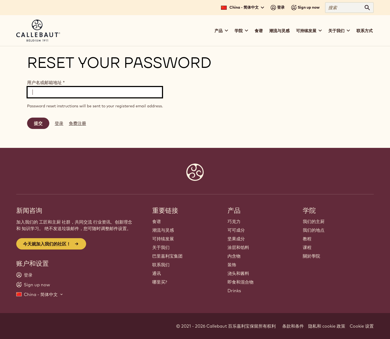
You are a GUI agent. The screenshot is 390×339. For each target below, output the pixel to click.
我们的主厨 (313, 221)
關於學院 (311, 256)
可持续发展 (163, 238)
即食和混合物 (240, 282)
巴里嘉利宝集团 (167, 256)
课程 (307, 247)
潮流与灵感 (279, 30)
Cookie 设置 (362, 326)
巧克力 (233, 221)
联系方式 (364, 30)
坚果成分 (236, 238)
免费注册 (77, 123)
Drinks (234, 290)
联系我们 (161, 264)
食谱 (259, 30)
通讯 (156, 273)
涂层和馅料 (238, 247)
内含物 (233, 256)
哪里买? (159, 282)
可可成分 (236, 230)
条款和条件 (293, 326)
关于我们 (161, 247)
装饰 (231, 264)
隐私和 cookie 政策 (326, 326)
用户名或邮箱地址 (46, 82)
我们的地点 (313, 230)
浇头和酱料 (238, 273)
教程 (307, 238)
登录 (59, 123)
